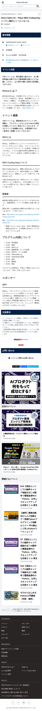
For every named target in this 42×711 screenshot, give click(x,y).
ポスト (16, 366)
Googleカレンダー (12, 45)
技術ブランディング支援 (10, 649)
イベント (8, 610)
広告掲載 (4, 652)
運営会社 (4, 656)
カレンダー (26, 623)
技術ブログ (26, 627)
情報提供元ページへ (21, 339)
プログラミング (9, 28)
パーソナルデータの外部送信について (14, 696)
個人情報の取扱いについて (10, 689)
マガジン (4, 627)
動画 (2, 631)
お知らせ (25, 667)
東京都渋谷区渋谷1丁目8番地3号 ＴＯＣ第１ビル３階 (22, 61)
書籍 (23, 631)
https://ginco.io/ (27, 108)
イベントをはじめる (29, 670)
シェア (24, 366)
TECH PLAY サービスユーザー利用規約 (15, 685)
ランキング (26, 634)
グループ (4, 634)
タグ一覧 (4, 638)
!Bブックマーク (33, 366)
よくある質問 (6, 670)
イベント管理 (6, 674)
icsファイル (25, 45)
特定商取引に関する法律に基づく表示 (14, 692)
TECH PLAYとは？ (8, 667)
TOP (3, 610)
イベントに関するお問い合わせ (21, 358)
